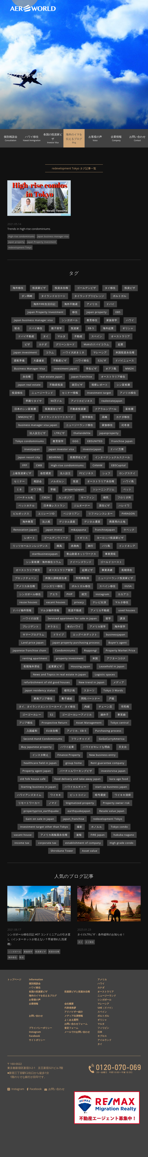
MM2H (129, 368)
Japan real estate (29, 384)
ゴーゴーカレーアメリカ (77, 714)
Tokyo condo (119, 826)
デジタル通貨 (92, 521)
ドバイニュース (124, 360)
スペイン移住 (107, 586)
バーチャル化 (25, 497)
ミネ (19, 489)
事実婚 (122, 714)
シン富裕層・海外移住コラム (43, 562)
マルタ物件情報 (49, 610)
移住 (75, 312)
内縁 (87, 706)
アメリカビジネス (81, 401)
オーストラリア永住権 (100, 481)
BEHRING (55, 457)
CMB (39, 465)
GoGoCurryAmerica (111, 738)
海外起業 (108, 328)
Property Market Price (120, 650)
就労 (84, 594)
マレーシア (100, 352)
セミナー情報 (70, 392)
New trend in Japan (91, 682)
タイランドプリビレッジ (89, 296)
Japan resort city (29, 457)
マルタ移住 (122, 602)
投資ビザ (129, 288)
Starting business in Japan (38, 786)
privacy (79, 602)
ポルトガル (119, 296)
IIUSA (128, 586)
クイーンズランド (81, 562)
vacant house (23, 834)
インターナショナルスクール (112, 457)
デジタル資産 (67, 521)
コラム (50, 352)
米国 (95, 658)
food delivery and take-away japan (78, 779)
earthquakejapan (79, 811)
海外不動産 (71, 304)
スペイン (96, 336)
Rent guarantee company (107, 763)
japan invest (54, 529)
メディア (118, 682)
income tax (21, 843)
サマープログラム (33, 634)
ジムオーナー (82, 505)
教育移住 (92, 320)
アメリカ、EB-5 (76, 730)
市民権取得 (82, 578)
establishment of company (83, 843)
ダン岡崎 (27, 296)
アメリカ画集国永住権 (53, 834)
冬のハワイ (74, 626)
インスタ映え (40, 755)
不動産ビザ (60, 360)
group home (74, 763)
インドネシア (127, 545)
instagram (102, 594)
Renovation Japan (25, 529)
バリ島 (106, 545)
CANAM (97, 465)
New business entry (102, 755)
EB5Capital (118, 465)
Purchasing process (108, 730)
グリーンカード (65, 344)
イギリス (82, 537)
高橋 (104, 417)
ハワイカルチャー (75, 786)
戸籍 (111, 698)
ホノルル (96, 826)
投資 (75, 481)
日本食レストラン (54, 505)
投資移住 (17, 392)
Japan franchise (81, 376)
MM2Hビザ (25, 417)
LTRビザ (60, 433)
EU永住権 (52, 730)
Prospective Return (54, 722)
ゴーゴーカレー (31, 714)
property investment (70, 658)
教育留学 (58, 441)
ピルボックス (21, 513)
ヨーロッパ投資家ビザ (110, 537)
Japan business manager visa (52, 236)
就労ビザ (77, 384)
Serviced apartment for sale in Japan (72, 618)
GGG (75, 441)
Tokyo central (119, 722)
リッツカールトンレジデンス (30, 545)
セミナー (19, 481)
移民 (106, 497)
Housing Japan (80, 666)
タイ (46, 336)
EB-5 (91, 328)
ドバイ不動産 (26, 336)
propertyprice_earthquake (41, 811)
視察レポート (100, 384)
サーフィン (87, 497)
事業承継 (107, 570)
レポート (29, 537)
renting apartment (34, 658)
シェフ (106, 473)
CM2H (46, 497)
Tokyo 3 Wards (113, 690)
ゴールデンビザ (86, 288)
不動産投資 (56, 384)
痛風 (59, 545)
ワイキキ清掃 (123, 795)
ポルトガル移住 (81, 586)
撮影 (79, 826)
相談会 (38, 481)
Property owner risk (116, 803)
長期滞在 (126, 570)
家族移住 (107, 425)
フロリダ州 (124, 497)
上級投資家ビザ (22, 473)
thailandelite (82, 433)
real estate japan (51, 376)
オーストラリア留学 (61, 570)
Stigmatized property (80, 803)
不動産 (78, 336)
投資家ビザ (39, 288)
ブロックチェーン (25, 578)
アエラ (54, 594)
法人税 (46, 521)
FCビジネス (87, 473)
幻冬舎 (126, 425)
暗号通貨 (100, 795)
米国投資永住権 (125, 352)
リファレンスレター (100, 513)
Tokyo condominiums (29, 441)
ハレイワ (124, 505)
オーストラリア (120, 336)
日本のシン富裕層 (25, 409)
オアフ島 (111, 368)
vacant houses (56, 602)
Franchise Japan (122, 441)
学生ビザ (91, 368)
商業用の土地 (117, 521)
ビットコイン (78, 795)
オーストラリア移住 (113, 376)
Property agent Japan (37, 771)
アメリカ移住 (128, 392)
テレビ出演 (99, 602)
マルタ (61, 336)
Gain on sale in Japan (40, 819)
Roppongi (90, 650)
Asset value (89, 850)
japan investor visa (61, 449)
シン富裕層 (123, 384)
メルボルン (57, 481)
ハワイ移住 (82, 360)
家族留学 (111, 320)
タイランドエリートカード (57, 417)
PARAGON (128, 513)
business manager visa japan (37, 425)
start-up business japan (111, 786)
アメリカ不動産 (100, 610)
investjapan (32, 449)
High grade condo (121, 843)
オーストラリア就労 (28, 570)
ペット (127, 489)
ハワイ (130, 320)
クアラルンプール (106, 409)
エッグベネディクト (85, 634)
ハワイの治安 (31, 618)
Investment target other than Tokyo (44, 826)
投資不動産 (75, 610)
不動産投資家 (78, 409)
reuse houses (28, 602)
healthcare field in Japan (40, 763)
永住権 (27, 376)
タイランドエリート (53, 296)
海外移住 (18, 288)
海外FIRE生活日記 (45, 304)
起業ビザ (87, 570)
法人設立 (65, 473)
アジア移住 (26, 722)
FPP (24, 465)
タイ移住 (110, 288)
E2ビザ (102, 360)
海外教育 (28, 521)
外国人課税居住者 (56, 578)
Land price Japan (32, 642)
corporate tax (47, 843)
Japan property (16, 242)
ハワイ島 (128, 481)
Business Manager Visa (29, 368)
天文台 (123, 747)
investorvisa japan (113, 771)
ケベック (129, 529)
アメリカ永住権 (25, 586)
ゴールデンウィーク (56, 537)
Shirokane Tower (62, 850)
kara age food (118, 779)
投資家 (75, 328)
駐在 (17, 328)
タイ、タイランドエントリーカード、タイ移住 (47, 706)
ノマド (53, 803)
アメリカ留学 (98, 626)
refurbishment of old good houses (47, 682)
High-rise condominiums (21, 236)
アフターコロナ (116, 658)
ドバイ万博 (117, 449)
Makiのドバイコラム (96, 344)
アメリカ (92, 304)
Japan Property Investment (41, 242)
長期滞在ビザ (78, 457)
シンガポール (70, 320)
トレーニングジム (103, 489)
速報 (79, 834)
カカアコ (123, 594)
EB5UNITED (95, 441)
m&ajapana (78, 529)
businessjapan (115, 634)
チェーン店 (105, 706)
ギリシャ (128, 328)
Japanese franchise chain (29, 650)
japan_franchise (73, 819)
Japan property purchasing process (76, 642)
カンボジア (65, 497)
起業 (120, 344)
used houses (126, 610)
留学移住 (87, 417)
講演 (122, 618)
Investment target (99, 392)
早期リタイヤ (34, 401)
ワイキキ (55, 795)
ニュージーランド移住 (79, 425)
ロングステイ (127, 473)
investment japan (65, 368)
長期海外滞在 (32, 666)
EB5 (117, 312)
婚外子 (105, 714)
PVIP (70, 594)
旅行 (90, 545)
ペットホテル (26, 505)
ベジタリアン (71, 513)
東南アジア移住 (43, 698)
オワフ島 (36, 489)
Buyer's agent (117, 642)
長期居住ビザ (53, 409)
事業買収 (110, 554)
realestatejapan (111, 401)
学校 (53, 489)
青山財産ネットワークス (81, 554)
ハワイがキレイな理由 (96, 747)
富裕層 (129, 409)
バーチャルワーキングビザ (76, 771)
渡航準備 (19, 360)
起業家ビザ (55, 666)
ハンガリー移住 (53, 586)
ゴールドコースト (111, 562)
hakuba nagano (124, 834)
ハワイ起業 (67, 747)
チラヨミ (53, 626)
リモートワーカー (29, 803)
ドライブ (58, 634)
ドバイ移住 (35, 328)
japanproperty (109, 433)
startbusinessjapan (45, 554)
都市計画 (69, 690)
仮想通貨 (45, 473)
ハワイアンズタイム (29, 795)
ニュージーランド (42, 392)
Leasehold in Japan (111, 666)
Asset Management (89, 722)
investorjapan (92, 449)
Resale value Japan (111, 811)
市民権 (125, 706)
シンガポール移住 (30, 594)
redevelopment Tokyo (20, 247)
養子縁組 (66, 698)
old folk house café (33, 779)
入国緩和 (32, 730)
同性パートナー (90, 698)
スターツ (89, 690)
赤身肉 (75, 545)
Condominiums (65, 650)
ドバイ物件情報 (22, 610)
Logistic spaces (105, 674)
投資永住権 (61, 288)
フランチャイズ (80, 738)
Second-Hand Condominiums (43, 738)
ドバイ (110, 304)
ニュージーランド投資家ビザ (115, 578)
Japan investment (25, 352)
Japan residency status (40, 690)
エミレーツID (46, 513)
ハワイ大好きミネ (73, 352)
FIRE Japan (98, 834)
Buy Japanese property (36, 747)
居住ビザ (104, 505)
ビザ (27, 344)
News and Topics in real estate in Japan (59, 674)
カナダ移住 (123, 417)
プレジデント (31, 626)
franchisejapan (105, 529)
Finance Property (68, 755)
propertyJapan (74, 489)
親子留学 (56, 328)
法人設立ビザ (37, 433)
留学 (108, 618)
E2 (51, 714)
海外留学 (120, 626)
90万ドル (56, 401)
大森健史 (39, 360)
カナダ (43, 344)
